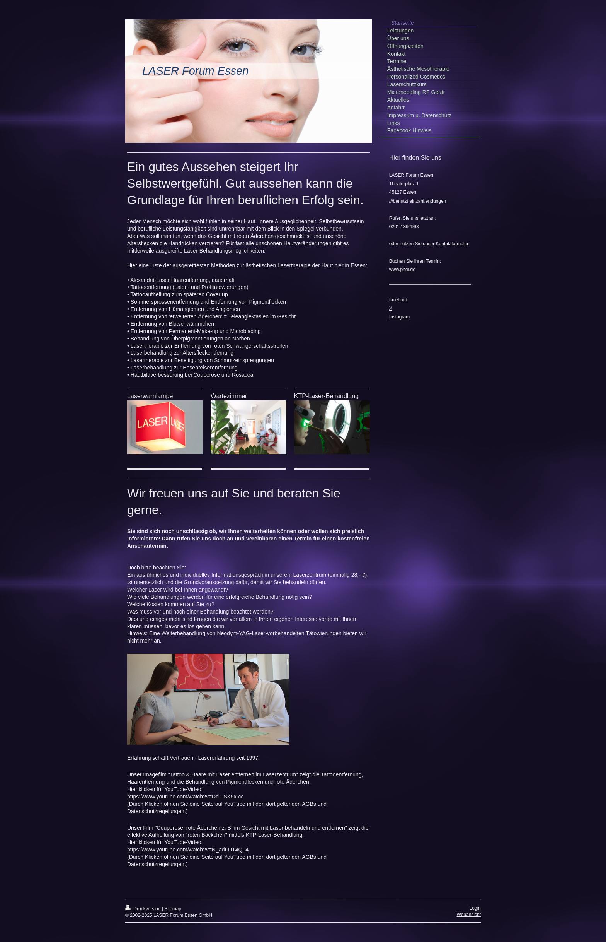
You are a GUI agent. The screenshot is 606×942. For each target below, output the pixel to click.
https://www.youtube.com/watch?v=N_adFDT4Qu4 (188, 849)
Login (475, 908)
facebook (398, 300)
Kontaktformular (452, 243)
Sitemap (172, 908)
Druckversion (143, 908)
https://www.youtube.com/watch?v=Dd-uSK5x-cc (185, 796)
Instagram (399, 317)
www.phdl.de (402, 269)
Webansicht (469, 914)
